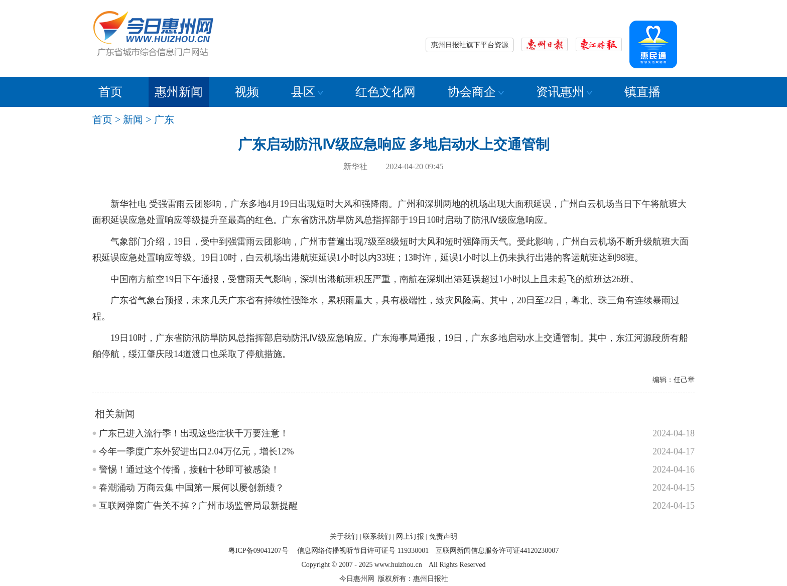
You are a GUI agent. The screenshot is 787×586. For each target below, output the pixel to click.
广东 (164, 119)
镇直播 (642, 91)
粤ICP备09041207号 (258, 550)
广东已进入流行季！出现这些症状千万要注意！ (194, 433)
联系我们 (377, 536)
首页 (110, 91)
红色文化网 (385, 91)
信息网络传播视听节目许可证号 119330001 (363, 550)
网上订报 (410, 536)
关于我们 (344, 536)
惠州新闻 (179, 91)
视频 (247, 91)
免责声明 (443, 536)
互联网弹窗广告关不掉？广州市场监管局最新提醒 (198, 506)
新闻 (133, 119)
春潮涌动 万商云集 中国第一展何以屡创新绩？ (191, 488)
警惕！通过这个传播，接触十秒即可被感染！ (189, 469)
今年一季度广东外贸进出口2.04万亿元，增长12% (196, 451)
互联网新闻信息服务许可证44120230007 (497, 550)
